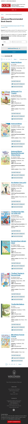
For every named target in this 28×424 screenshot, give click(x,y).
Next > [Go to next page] (15, 59)
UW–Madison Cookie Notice (14, 418)
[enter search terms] (19, 42)
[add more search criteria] (2, 45)
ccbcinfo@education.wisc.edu (15, 405)
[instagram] (14, 410)
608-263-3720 (15, 407)
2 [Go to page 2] (7, 364)
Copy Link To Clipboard (18, 84)
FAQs (14, 392)
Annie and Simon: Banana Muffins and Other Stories (17, 153)
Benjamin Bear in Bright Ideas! (18, 242)
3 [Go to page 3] (4, 59)
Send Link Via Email (17, 86)
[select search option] (7, 42)
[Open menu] (14, 9)
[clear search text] (26, 42)
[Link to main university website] (14, 378)
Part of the (14, 382)
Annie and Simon (16, 124)
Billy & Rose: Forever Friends (17, 335)
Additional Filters (14, 48)
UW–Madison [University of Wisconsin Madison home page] (8, 1)
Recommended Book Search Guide (12, 25)
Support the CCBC (14, 394)
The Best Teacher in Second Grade (17, 274)
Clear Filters (5, 38)
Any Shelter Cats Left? (18, 182)
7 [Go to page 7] (11, 59)
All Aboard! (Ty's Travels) (16, 92)
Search (14, 52)
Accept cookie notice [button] (14, 421)
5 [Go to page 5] (12, 364)
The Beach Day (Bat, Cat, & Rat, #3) (17, 212)
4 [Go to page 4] (6, 59)
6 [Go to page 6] (9, 59)
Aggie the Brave (16, 62)
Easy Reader (8, 56)
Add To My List (16, 81)
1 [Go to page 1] (1, 59)
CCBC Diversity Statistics (14, 390)
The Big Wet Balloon (17, 304)
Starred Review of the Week (14, 389)
